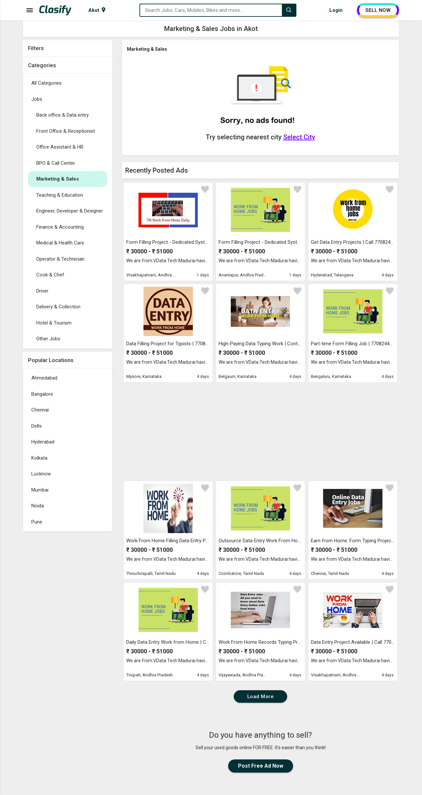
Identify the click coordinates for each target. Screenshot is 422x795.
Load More (260, 696)
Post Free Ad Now (260, 766)
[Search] (289, 10)
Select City (299, 137)
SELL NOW (378, 10)
